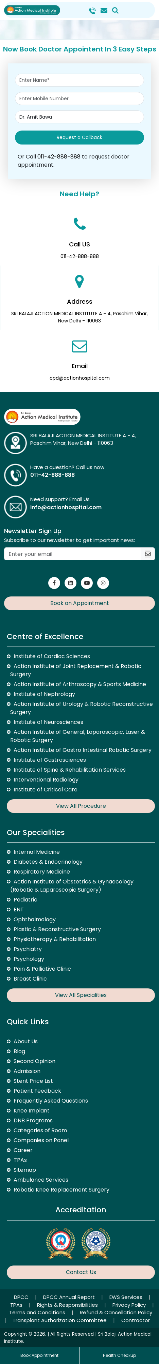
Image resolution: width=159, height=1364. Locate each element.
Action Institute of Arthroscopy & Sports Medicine (80, 684)
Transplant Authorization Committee (60, 1320)
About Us (26, 1041)
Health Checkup (119, 1355)
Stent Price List (33, 1081)
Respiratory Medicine (42, 872)
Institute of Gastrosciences (50, 760)
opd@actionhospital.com (80, 378)
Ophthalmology (35, 919)
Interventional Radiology (46, 780)
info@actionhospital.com (66, 507)
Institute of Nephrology (44, 694)
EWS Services (126, 1297)
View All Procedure (81, 806)
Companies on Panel (41, 1140)
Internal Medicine (37, 852)
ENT (19, 909)
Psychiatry (28, 949)
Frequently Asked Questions (51, 1101)
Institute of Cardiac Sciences (52, 656)
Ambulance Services (41, 1180)
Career (23, 1150)
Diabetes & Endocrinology (48, 862)
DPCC (22, 1297)
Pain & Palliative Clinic (42, 969)
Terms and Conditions (38, 1312)
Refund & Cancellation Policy (116, 1312)
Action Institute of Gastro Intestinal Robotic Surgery (83, 750)
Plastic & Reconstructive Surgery (57, 929)
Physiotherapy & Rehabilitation (55, 939)
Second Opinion (34, 1061)
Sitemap (25, 1170)
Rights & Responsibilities (68, 1304)
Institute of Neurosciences (48, 722)
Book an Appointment (79, 603)
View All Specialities (81, 995)
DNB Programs (33, 1120)
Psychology (29, 959)
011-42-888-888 (59, 157)
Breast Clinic (30, 979)
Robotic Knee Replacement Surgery (61, 1190)
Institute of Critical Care (45, 789)
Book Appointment (39, 1355)
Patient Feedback (37, 1091)
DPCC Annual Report (69, 1297)
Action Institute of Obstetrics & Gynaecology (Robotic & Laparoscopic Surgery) (72, 886)
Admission (27, 1071)
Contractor (135, 1320)
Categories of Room (40, 1130)
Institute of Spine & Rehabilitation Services (70, 770)
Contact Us (81, 1272)
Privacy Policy (129, 1304)
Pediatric (25, 900)
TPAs (20, 1160)
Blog (19, 1051)
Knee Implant (32, 1111)
